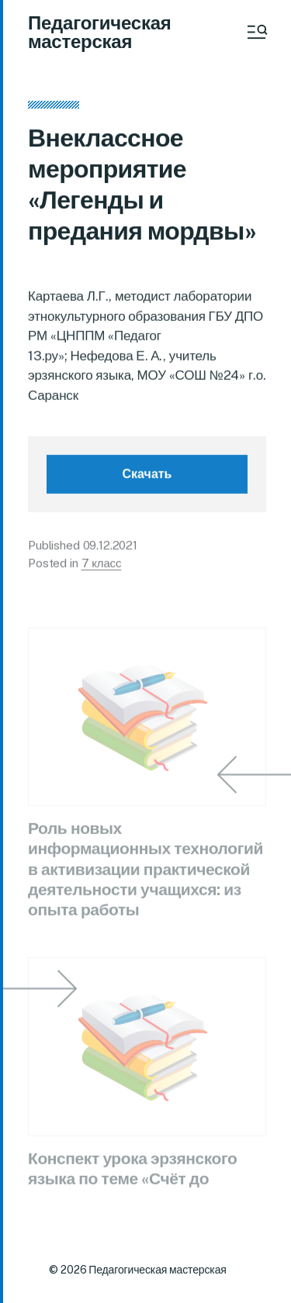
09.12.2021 (110, 548)
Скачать (147, 477)
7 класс (101, 565)
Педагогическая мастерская (99, 31)
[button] (256, 32)
